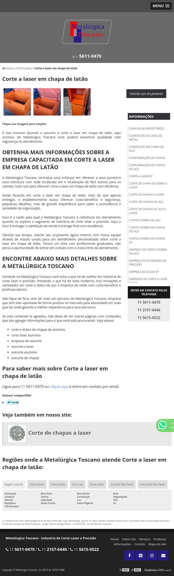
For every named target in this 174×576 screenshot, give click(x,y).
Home (115, 539)
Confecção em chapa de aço (146, 149)
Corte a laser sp (141, 176)
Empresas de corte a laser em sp (148, 281)
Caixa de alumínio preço (146, 128)
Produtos (159, 539)
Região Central (14, 484)
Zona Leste (97, 484)
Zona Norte (37, 484)
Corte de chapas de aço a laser (147, 211)
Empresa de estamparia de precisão (148, 262)
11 (87, 57)
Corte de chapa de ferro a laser (148, 185)
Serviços (144, 539)
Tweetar (12, 402)
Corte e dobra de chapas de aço (147, 229)
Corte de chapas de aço (146, 202)
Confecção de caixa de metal (145, 138)
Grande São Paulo (122, 484)
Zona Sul (77, 484)
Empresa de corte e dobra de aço (148, 251)
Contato (139, 544)
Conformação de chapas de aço (147, 167)
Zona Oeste (58, 484)
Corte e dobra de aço (144, 220)
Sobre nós (129, 539)
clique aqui (59, 386)
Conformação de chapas (147, 158)
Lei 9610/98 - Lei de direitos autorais (92, 524)
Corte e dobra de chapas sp (147, 240)
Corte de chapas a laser (146, 195)
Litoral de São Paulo (152, 484)
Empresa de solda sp (144, 272)
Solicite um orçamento (146, 93)
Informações (141, 116)
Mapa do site (157, 544)
